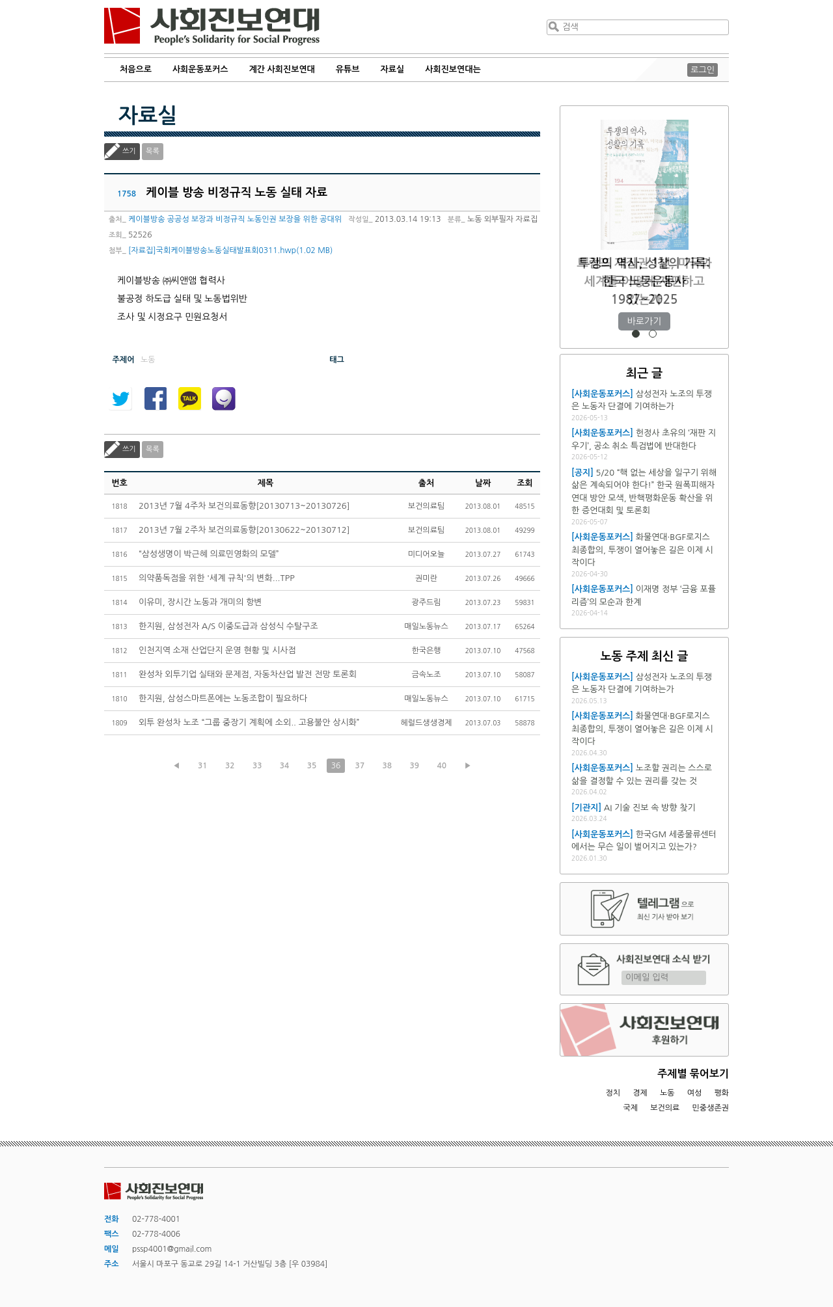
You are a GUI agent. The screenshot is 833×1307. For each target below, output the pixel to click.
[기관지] (586, 807)
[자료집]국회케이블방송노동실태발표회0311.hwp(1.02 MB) (230, 250)
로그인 (702, 70)
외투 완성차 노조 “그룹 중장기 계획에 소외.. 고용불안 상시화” (249, 722)
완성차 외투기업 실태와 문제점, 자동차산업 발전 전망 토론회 (248, 674)
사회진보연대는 (453, 69)
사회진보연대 (212, 27)
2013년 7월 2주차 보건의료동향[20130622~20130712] (244, 530)
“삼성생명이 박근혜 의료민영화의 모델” (209, 554)
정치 (612, 1093)
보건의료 (664, 1108)
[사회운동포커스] (602, 394)
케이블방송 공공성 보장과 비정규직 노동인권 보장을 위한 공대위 (235, 219)
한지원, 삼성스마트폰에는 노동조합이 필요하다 (223, 698)
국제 (630, 1108)
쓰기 (129, 151)
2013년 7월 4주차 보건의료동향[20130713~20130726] (244, 506)
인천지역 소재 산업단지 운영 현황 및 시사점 (217, 650)
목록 (152, 151)
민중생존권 (710, 1108)
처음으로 (136, 69)
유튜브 (348, 69)
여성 (694, 1093)
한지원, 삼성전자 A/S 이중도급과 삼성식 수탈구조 (228, 626)
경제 (640, 1093)
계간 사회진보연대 (281, 69)
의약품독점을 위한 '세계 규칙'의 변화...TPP (217, 578)
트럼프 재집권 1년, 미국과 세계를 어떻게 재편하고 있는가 (644, 281)
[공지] (582, 472)
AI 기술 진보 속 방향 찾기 (650, 807)
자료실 (393, 69)
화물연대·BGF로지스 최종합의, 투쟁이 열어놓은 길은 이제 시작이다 (642, 550)
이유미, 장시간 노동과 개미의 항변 (200, 602)
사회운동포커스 (200, 69)
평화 (721, 1093)
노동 (667, 1093)
